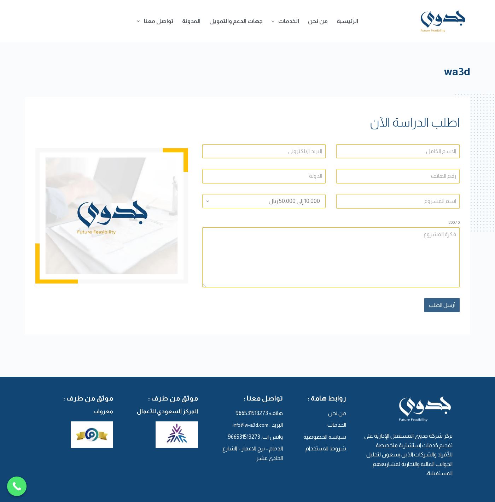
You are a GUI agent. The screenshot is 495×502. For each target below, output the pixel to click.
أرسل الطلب (442, 305)
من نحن (318, 21)
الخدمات (284, 21)
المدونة (191, 21)
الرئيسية (347, 21)
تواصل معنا (153, 21)
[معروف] (77, 433)
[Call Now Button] (17, 487)
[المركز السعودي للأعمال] (162, 433)
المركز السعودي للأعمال (167, 410)
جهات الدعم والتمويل (236, 21)
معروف (103, 410)
